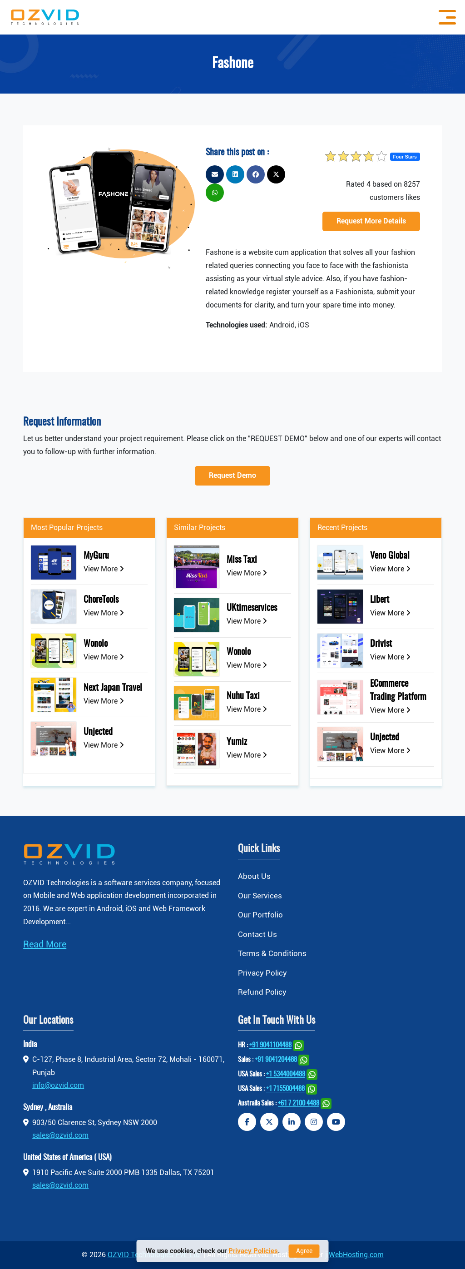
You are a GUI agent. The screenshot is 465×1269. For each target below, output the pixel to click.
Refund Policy (262, 992)
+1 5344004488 (285, 1074)
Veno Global (390, 555)
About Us (254, 876)
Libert (379, 600)
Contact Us (257, 934)
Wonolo (96, 644)
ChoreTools (101, 600)
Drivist (381, 644)
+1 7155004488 (285, 1089)
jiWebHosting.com (354, 1254)
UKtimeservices (252, 608)
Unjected (98, 732)
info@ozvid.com (58, 1085)
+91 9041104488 (270, 1045)
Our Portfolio (260, 914)
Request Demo (232, 475)
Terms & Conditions (272, 953)
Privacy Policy (262, 972)
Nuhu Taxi (243, 696)
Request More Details (371, 221)
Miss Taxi (242, 560)
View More (104, 569)
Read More (44, 944)
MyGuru (96, 555)
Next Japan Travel (113, 688)
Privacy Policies (253, 1251)
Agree (304, 1250)
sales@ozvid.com (60, 1135)
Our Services (260, 895)
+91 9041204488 (276, 1060)
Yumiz (237, 742)
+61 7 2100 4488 (298, 1103)
